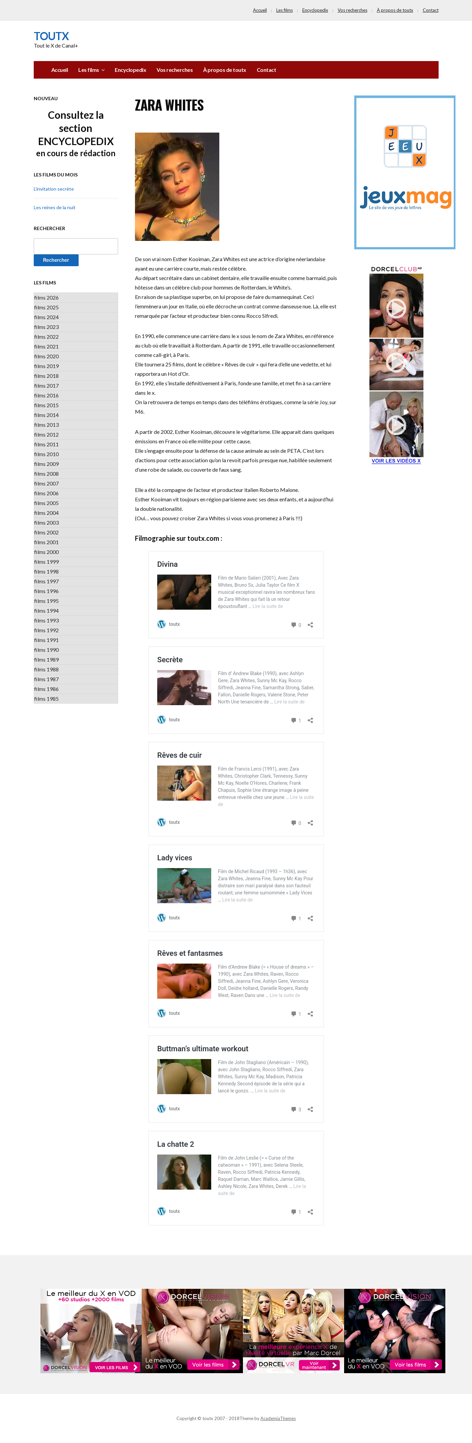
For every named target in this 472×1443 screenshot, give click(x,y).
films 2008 (46, 473)
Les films (284, 10)
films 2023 (46, 327)
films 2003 (46, 522)
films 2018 (46, 375)
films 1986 (46, 689)
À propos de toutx (395, 10)
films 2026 (46, 297)
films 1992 (46, 630)
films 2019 (46, 366)
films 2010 (46, 454)
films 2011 (46, 444)
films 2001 (46, 542)
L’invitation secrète (54, 189)
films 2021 (46, 346)
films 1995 (46, 601)
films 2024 (46, 317)
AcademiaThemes (278, 1418)
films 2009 (46, 464)
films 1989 (46, 659)
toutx (51, 36)
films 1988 (46, 669)
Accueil (260, 10)
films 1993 (46, 620)
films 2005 (46, 503)
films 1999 (46, 561)
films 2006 (46, 493)
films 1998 (46, 571)
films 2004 (46, 512)
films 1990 (46, 649)
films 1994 (46, 610)
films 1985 (46, 698)
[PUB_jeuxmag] (404, 172)
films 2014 (46, 415)
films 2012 (46, 434)
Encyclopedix (315, 10)
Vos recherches (352, 10)
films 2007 (46, 483)
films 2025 (46, 307)
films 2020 (46, 356)
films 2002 (46, 532)
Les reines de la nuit (55, 207)
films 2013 (46, 424)
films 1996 (46, 591)
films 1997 (46, 581)
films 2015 (46, 405)
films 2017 (46, 385)
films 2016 (46, 395)
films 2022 (46, 336)
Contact (431, 10)
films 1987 (46, 679)
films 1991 (46, 640)
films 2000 (46, 552)
